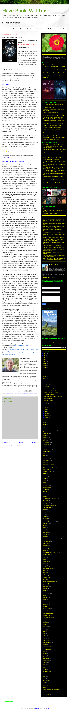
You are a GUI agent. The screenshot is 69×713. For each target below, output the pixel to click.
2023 (44, 359)
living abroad (46, 586)
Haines (44, 547)
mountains (45, 597)
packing (45, 624)
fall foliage (45, 520)
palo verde (45, 626)
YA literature (46, 694)
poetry (44, 633)
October (47, 384)
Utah (44, 678)
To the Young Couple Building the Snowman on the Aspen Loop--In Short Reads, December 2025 (54, 220)
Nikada (37, 708)
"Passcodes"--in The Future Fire (50, 135)
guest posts (46, 545)
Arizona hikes (46, 442)
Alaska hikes (46, 433)
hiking (44, 550)
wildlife (44, 687)
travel (44, 674)
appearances (46, 439)
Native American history (48, 617)
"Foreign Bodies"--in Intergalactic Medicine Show (54, 134)
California (45, 475)
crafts (44, 493)
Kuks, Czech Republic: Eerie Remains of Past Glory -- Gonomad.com (54, 256)
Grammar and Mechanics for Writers (51, 538)
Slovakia (45, 662)
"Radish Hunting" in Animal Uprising (51, 159)
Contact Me (62, 29)
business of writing (47, 471)
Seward (45, 656)
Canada (45, 478)
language (45, 575)
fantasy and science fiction (27, 393)
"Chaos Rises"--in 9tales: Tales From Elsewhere (54, 137)
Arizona (45, 440)
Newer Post (6, 442)
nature (44, 619)
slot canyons (46, 660)
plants (44, 629)
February (47, 415)
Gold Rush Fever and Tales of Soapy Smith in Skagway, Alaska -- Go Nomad (53, 240)
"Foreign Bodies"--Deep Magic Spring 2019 (53, 123)
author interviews (10, 393)
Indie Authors (51, 29)
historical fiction (46, 554)
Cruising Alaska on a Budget (49, 498)
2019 (44, 367)
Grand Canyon (46, 541)
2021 (44, 363)
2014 (44, 378)
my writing (45, 610)
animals (45, 435)
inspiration (45, 572)
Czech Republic (46, 503)
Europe (45, 516)
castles (44, 480)
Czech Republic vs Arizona (49, 505)
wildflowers (45, 685)
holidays (45, 557)
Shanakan (6, 157)
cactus (44, 473)
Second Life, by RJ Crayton (50, 390)
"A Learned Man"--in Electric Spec (51, 139)
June (46, 407)
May (46, 409)
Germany (45, 534)
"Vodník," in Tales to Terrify (49, 208)
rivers (44, 648)
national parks (46, 615)
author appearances (48, 448)
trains (44, 673)
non (44, 621)
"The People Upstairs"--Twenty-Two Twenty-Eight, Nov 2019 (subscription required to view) (54, 118)
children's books (47, 487)
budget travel (46, 469)
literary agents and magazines (50, 581)
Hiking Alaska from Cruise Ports (50, 552)
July (46, 405)
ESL (44, 514)
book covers (46, 458)
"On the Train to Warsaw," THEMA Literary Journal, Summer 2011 (53, 183)
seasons (45, 655)
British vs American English (49, 467)
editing (44, 511)
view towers (46, 680)
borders (45, 466)
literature (45, 584)
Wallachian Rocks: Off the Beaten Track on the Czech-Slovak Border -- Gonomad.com (54, 259)
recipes (45, 644)
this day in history (47, 671)
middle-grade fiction (47, 592)
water (44, 682)
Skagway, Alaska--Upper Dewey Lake (53, 396)
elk (43, 512)
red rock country (47, 646)
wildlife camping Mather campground (51, 689)
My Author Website (26, 29)
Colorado (45, 491)
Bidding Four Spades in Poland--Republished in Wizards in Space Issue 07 (54, 227)
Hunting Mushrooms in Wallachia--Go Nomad (53, 237)
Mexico (44, 590)
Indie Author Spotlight (48, 568)
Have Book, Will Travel (26, 10)
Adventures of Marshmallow (49, 430)
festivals (45, 525)
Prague (45, 637)
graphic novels (46, 543)
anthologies (46, 437)
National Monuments (48, 613)
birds (44, 455)
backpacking (46, 451)
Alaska (44, 431)
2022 (44, 361)
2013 (44, 420)
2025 (44, 355)
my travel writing (47, 608)
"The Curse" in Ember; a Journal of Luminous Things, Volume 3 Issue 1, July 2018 (53, 168)
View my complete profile (47, 277)
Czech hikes (46, 502)
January (47, 417)
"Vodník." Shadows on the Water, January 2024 (54, 154)
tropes (44, 676)
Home (5, 29)
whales (44, 684)
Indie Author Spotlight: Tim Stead (52, 388)
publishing (45, 638)
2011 (44, 424)
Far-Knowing (46, 523)
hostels (44, 563)
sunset (44, 667)
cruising (45, 496)
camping (45, 476)
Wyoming (45, 693)
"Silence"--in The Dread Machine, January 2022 (54, 114)
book (44, 457)
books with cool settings (48, 464)
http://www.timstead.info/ (21, 345)
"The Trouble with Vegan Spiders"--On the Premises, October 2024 (53, 106)
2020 (44, 365)
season (45, 653)
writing (12, 394)
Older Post (34, 442)
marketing (45, 588)
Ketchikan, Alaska (48, 400)
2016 (44, 374)
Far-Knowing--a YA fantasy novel (50, 64)
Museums (45, 601)
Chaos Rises (46, 485)
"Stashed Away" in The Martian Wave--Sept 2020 (54, 156)
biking (44, 453)
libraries (45, 579)
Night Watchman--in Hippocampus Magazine (53, 232)
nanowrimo (45, 611)
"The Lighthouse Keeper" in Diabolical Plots (53, 104)
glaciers (45, 536)
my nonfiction (46, 606)
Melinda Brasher (55, 264)
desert (44, 509)
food (44, 529)
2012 (44, 422)
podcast (45, 631)
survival (45, 669)
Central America (47, 484)
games (44, 530)
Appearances (39, 29)
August (46, 403)
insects (44, 570)
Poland (44, 635)
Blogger (47, 708)
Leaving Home (46, 577)
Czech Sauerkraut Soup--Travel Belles (52, 245)
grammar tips (46, 539)
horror (44, 559)
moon (44, 595)
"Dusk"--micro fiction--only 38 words (51, 129)
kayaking (45, 574)
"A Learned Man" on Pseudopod (50, 213)
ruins (44, 651)
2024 (44, 357)
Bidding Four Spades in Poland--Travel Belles (53, 247)
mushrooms (46, 603)
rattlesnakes (46, 640)
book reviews (18, 393)
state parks (45, 666)
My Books (13, 29)
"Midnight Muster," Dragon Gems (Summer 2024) (54, 149)
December (47, 380)
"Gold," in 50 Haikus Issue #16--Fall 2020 (52, 157)
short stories (46, 658)
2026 (44, 353)
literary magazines (47, 583)
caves (44, 482)
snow (44, 664)
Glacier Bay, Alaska (48, 394)
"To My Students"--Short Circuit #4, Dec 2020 (53, 115)
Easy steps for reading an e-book (51, 342)
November (47, 382)
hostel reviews (46, 561)
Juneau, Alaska (48, 398)
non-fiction (45, 622)
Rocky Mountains (47, 649)
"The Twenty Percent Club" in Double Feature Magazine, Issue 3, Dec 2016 (53, 171)
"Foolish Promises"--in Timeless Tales (52, 127)
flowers (44, 527)
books (44, 462)
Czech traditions (47, 507)
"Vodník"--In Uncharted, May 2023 (51, 112)
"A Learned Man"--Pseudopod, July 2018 (52, 125)
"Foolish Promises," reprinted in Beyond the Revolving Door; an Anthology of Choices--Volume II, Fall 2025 (53, 146)
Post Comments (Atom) (14, 445)
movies (44, 599)
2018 (44, 370)
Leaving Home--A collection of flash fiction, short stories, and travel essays (54, 70)
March (46, 413)
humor (44, 565)
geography (45, 532)
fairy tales (45, 518)
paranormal (45, 628)
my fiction (45, 604)
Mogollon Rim (46, 593)
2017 (44, 372)
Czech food (45, 500)
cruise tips (45, 494)
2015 (44, 376)
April (46, 411)
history (44, 556)
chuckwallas (46, 489)
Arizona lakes (46, 444)
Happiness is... (46, 548)
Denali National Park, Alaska (51, 392)
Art (43, 446)
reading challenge (47, 642)
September (47, 386)
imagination (46, 566)
